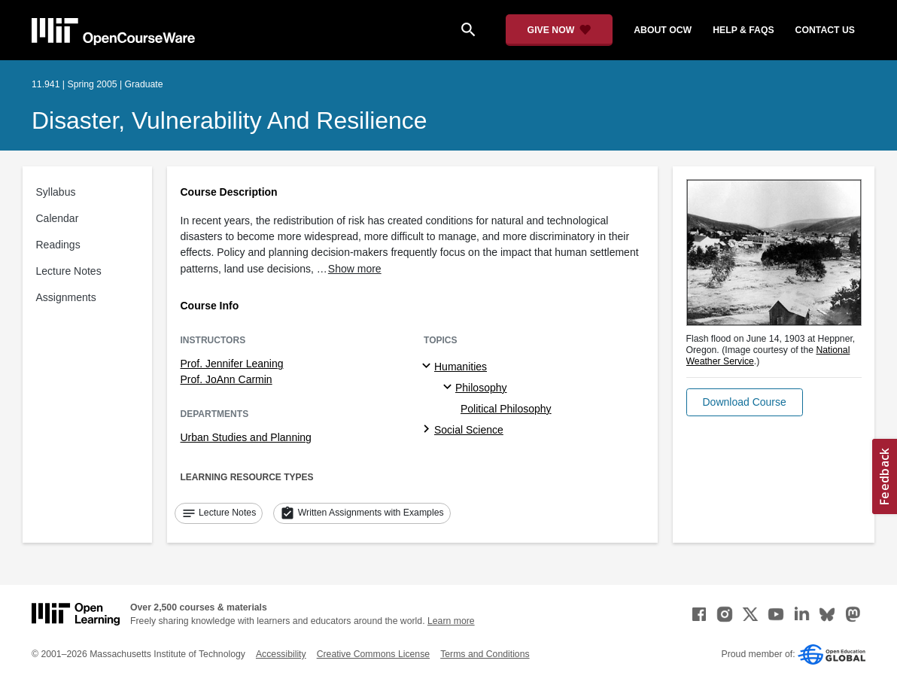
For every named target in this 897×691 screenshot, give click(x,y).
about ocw (663, 30)
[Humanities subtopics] (428, 366)
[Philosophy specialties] (449, 387)
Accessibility (281, 654)
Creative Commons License (373, 654)
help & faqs (743, 30)
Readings (58, 245)
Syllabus (56, 192)
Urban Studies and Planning (246, 437)
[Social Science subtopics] (428, 430)
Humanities (460, 367)
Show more (355, 269)
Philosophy (481, 388)
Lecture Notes (69, 271)
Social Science (468, 430)
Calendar (57, 218)
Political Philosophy (506, 409)
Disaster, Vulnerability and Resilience (229, 120)
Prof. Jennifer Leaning (232, 364)
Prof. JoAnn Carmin (226, 379)
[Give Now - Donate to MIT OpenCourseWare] (559, 30)
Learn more (451, 621)
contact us (825, 30)
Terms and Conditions (484, 654)
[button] (744, 402)
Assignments (66, 297)
